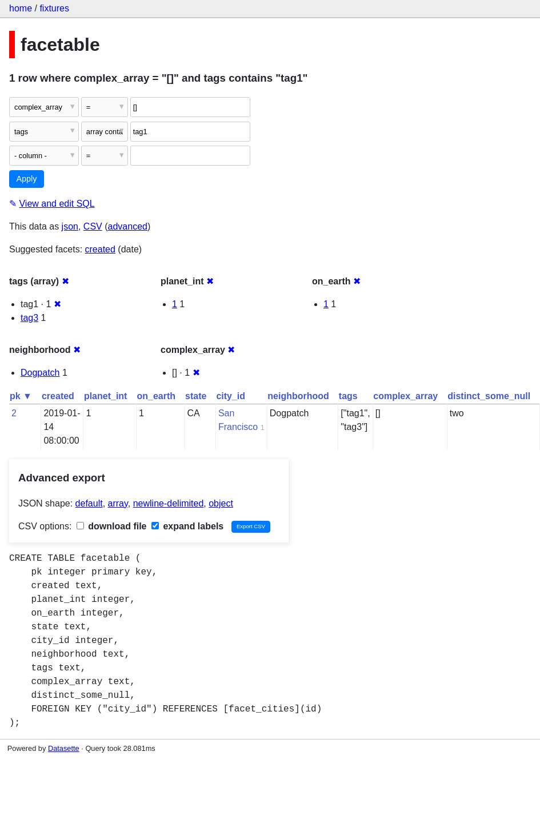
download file (112, 526)
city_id (230, 396)
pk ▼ (21, 396)
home (20, 8)
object (221, 503)
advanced (127, 226)
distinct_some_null (488, 396)
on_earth (156, 396)
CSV (92, 226)
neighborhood (298, 396)
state (195, 396)
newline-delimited (168, 503)
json (70, 226)
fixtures (54, 8)
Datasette (63, 748)
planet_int (105, 396)
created (100, 249)
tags (348, 396)
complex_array (405, 396)
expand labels (187, 526)
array (118, 503)
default (89, 503)
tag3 (29, 318)
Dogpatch (40, 372)
